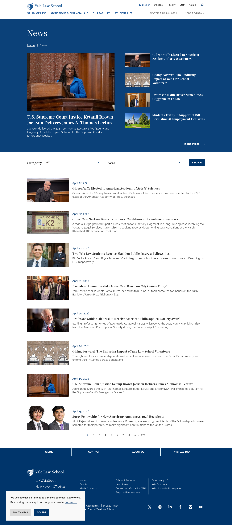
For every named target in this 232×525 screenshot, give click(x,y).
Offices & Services (125, 480)
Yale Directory (159, 484)
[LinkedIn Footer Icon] (170, 507)
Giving (49, 451)
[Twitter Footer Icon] (150, 507)
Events (83, 484)
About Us (138, 451)
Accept (41, 512)
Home (31, 45)
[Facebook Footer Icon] (180, 507)
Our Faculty (101, 13)
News (43, 45)
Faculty (171, 5)
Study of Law (36, 13)
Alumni (192, 5)
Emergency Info (160, 480)
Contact (93, 451)
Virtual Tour (182, 451)
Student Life (124, 13)
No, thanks (20, 512)
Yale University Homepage (166, 488)
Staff (182, 5)
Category (34, 163)
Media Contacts (88, 488)
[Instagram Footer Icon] (160, 507)
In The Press (191, 143)
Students (158, 5)
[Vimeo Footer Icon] (190, 507)
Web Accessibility (89, 505)
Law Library (122, 484)
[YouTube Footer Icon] (201, 507)
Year (111, 163)
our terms (71, 502)
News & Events (193, 13)
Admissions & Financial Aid (69, 13)
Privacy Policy (111, 505)
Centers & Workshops (162, 13)
